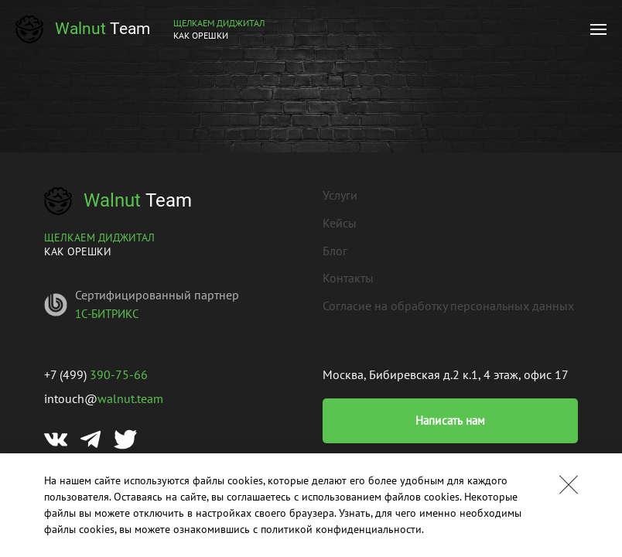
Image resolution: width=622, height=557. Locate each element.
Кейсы (340, 223)
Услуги (340, 195)
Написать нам (450, 420)
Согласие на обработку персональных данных (448, 305)
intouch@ (103, 398)
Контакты (348, 277)
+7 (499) (96, 374)
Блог (335, 250)
